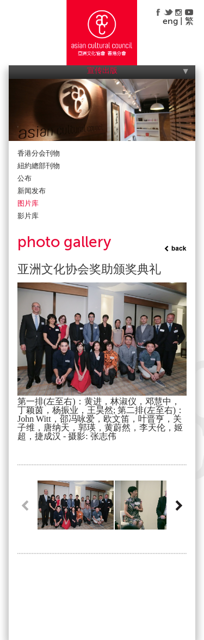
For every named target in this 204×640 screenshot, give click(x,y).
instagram (178, 12)
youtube (189, 12)
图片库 (28, 203)
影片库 (28, 216)
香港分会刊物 (38, 153)
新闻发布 (31, 191)
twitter (168, 12)
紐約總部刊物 (38, 166)
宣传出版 (102, 70)
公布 (24, 178)
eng (170, 21)
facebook (158, 12)
